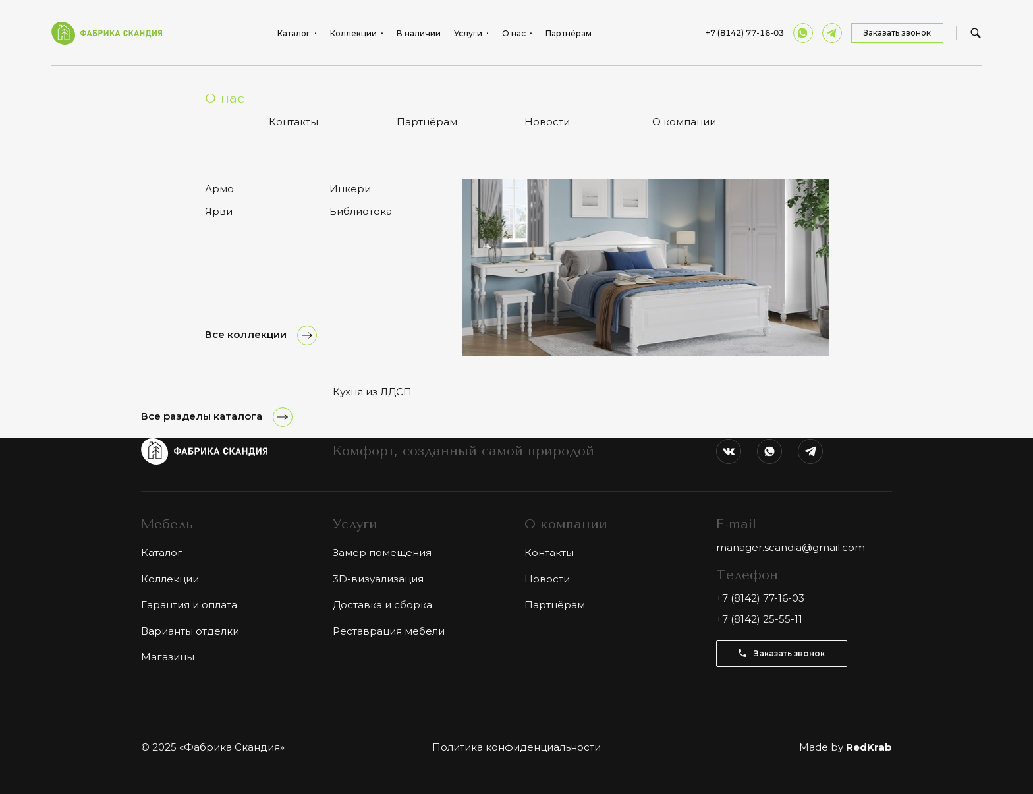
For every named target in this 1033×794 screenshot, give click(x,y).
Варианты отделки (190, 631)
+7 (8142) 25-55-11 (759, 619)
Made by (845, 747)
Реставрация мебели (389, 631)
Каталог (179, 85)
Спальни (226, 85)
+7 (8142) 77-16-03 (745, 33)
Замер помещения (382, 552)
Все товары (174, 230)
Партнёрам (568, 33)
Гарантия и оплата (189, 604)
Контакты (549, 552)
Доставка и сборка (382, 604)
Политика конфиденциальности (516, 747)
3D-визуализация (378, 579)
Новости (547, 579)
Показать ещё (516, 300)
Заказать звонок (897, 33)
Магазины (167, 656)
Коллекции (170, 579)
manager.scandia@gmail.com (790, 547)
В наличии (419, 33)
